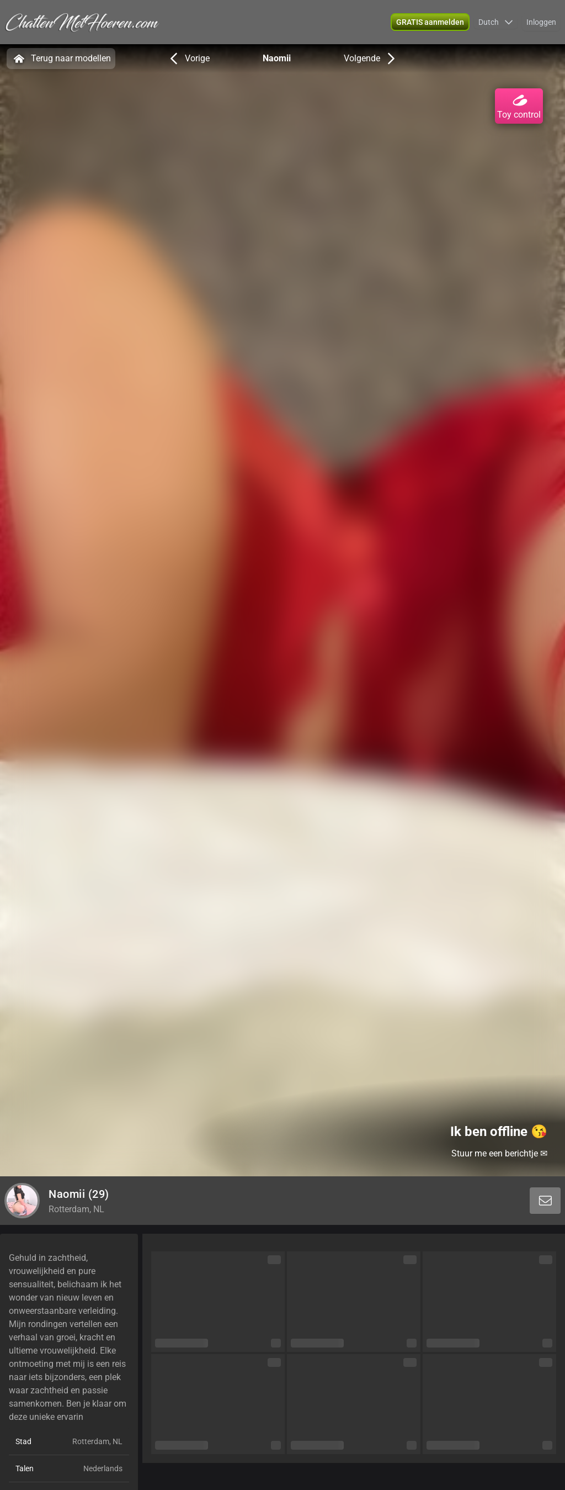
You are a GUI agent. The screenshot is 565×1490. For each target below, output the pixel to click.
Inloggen (541, 22)
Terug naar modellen (61, 58)
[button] (496, 22)
